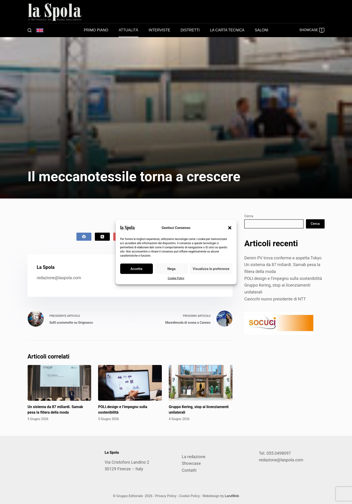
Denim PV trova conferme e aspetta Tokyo (282, 257)
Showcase (191, 463)
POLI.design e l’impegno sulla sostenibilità (283, 278)
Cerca (248, 216)
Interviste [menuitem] (159, 30)
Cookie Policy (176, 278)
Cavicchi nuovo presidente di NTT (275, 298)
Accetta (137, 269)
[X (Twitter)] (102, 237)
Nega (171, 269)
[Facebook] (83, 237)
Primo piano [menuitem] (96, 30)
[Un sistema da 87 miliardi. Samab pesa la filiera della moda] (59, 383)
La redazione (193, 456)
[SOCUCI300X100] (278, 322)
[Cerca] (30, 30)
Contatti (189, 470)
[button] (229, 227)
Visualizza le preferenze (211, 269)
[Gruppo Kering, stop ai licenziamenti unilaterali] (201, 383)
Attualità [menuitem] (128, 30)
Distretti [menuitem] (190, 30)
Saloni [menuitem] (261, 30)
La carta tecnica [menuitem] (227, 30)
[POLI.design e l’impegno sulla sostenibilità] (130, 383)
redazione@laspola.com (59, 277)
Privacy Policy (165, 496)
